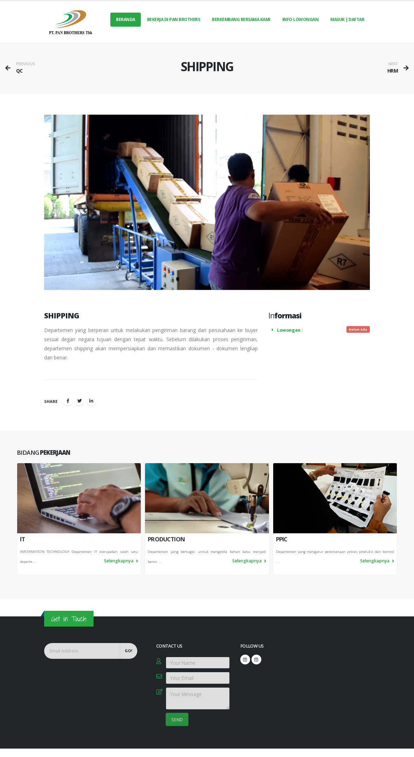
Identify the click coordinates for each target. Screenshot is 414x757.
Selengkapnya (121, 562)
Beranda (125, 19)
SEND (177, 719)
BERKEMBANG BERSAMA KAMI (241, 19)
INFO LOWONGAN (300, 19)
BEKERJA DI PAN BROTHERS (173, 19)
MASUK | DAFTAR (347, 19)
